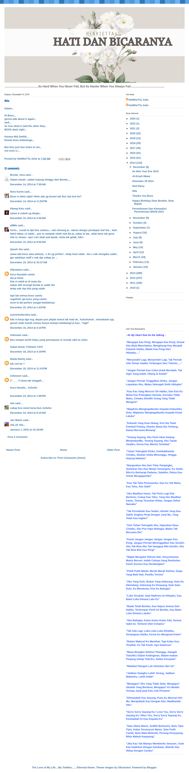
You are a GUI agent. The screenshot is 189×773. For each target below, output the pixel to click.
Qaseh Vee (16, 249)
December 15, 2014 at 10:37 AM (28, 262)
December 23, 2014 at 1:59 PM (28, 396)
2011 (133, 282)
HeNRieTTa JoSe (139, 99)
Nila (134, 191)
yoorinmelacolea (20, 314)
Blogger (151, 767)
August (137, 232)
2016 (133, 153)
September (140, 227)
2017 (133, 148)
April (136, 252)
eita (12, 403)
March (137, 257)
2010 (133, 287)
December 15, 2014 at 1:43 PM (28, 307)
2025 (133, 118)
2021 (133, 128)
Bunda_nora (17, 174)
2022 (133, 123)
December (139, 167)
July (136, 237)
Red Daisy (138, 186)
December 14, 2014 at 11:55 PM (28, 201)
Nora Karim (17, 191)
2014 (133, 162)
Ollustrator (124, 767)
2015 (133, 157)
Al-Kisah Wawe (141, 176)
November (139, 217)
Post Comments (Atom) (71, 457)
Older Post (113, 450)
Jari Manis (16, 420)
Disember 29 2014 (143, 181)
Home (63, 450)
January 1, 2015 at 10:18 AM (26, 429)
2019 (133, 138)
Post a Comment (17, 437)
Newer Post (13, 450)
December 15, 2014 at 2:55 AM (28, 218)
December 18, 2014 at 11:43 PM (28, 368)
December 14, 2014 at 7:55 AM (28, 184)
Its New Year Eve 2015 (145, 171)
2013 (133, 273)
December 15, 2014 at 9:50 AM (28, 242)
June (136, 242)
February (138, 262)
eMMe (13, 225)
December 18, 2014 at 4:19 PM (28, 351)
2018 (133, 143)
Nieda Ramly (17, 359)
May (135, 247)
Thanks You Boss (142, 195)
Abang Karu (17, 208)
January (138, 267)
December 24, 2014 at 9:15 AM (28, 412)
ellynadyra (16, 269)
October (138, 222)
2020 (133, 133)
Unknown (15, 335)
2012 (133, 278)
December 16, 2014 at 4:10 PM (28, 327)
